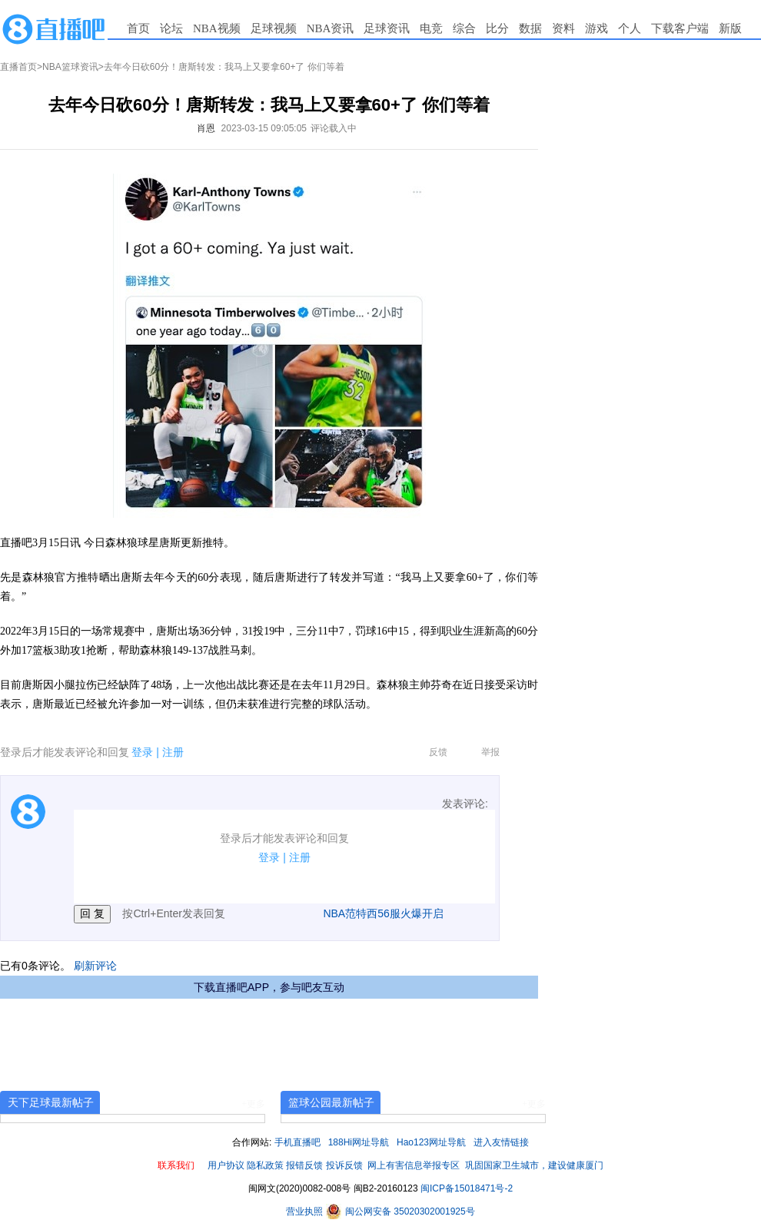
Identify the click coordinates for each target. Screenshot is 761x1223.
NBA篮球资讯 (70, 66)
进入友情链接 (501, 1142)
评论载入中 (334, 128)
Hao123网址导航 (431, 1142)
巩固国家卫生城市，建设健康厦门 (534, 1165)
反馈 (438, 752)
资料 (563, 28)
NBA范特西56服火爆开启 (383, 913)
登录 (142, 752)
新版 (730, 28)
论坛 (171, 28)
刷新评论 (95, 966)
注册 (173, 752)
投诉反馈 (344, 1165)
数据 (530, 28)
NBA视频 (217, 28)
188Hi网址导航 (358, 1142)
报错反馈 (304, 1165)
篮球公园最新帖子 (331, 1102)
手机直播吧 (297, 1142)
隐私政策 (265, 1165)
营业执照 (305, 1211)
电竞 (431, 28)
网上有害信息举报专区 (413, 1165)
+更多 (253, 1104)
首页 (138, 28)
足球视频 (274, 28)
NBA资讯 (330, 28)
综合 (464, 28)
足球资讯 (387, 28)
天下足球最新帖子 (51, 1102)
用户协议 (226, 1165)
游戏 (596, 28)
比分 (497, 28)
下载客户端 (680, 28)
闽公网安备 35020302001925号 (400, 1211)
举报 (490, 752)
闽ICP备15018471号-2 (466, 1188)
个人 (629, 28)
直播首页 (18, 66)
